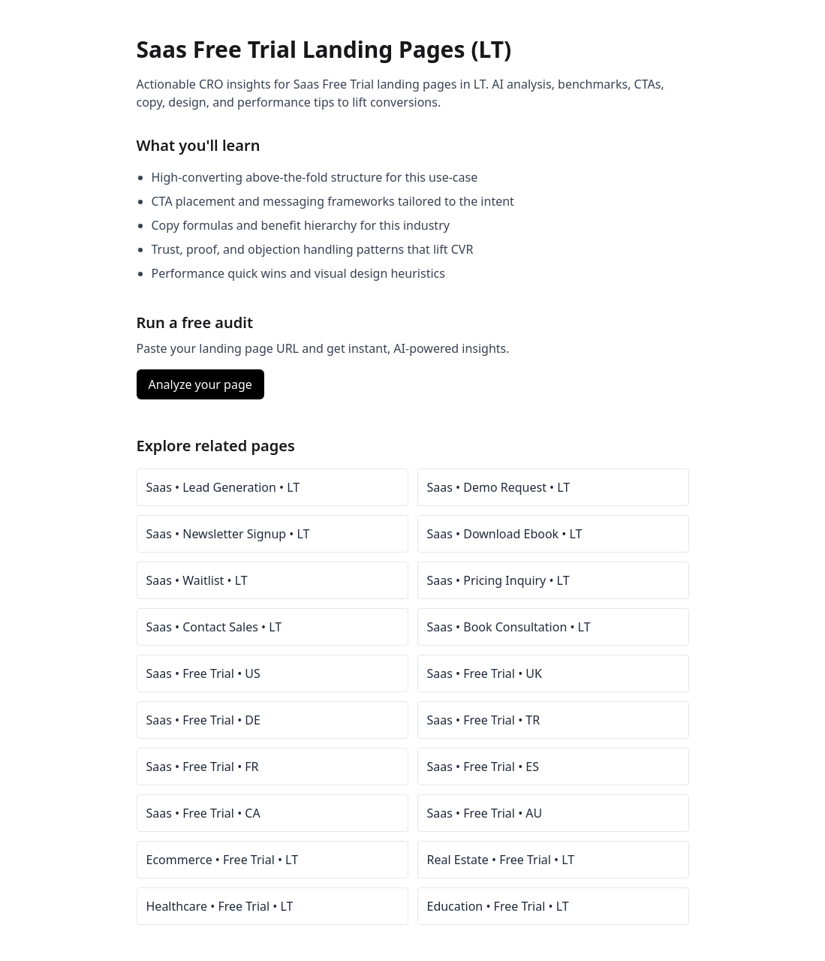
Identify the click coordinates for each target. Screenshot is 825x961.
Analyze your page (200, 384)
